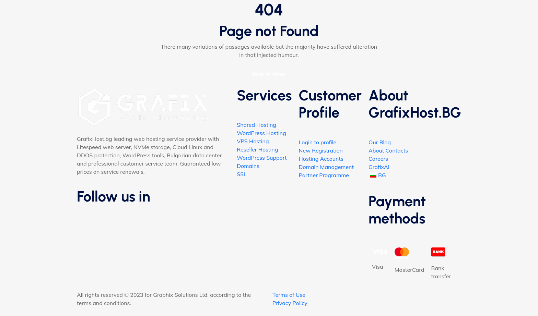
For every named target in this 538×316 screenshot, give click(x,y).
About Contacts (388, 150)
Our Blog (380, 142)
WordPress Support (261, 157)
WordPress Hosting (261, 133)
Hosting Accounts (321, 158)
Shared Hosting (256, 124)
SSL (242, 174)
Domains (248, 165)
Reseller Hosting (257, 149)
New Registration (321, 150)
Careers (378, 158)
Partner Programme (324, 175)
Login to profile (318, 142)
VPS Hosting (253, 141)
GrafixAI (379, 166)
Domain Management (326, 166)
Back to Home (269, 74)
